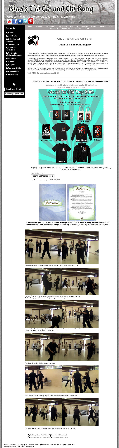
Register (10, 65)
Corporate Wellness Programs (14, 54)
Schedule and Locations (13, 40)
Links (87, 28)
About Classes (13, 36)
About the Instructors (11, 49)
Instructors (63, 26)
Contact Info (12, 71)
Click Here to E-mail (13, 89)
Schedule (38, 26)
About (30, 26)
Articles (10, 62)
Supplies (11, 58)
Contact (78, 28)
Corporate (74, 26)
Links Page (12, 75)
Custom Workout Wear (60, 437)
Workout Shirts (13, 68)
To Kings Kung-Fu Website (39, 435)
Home (9, 33)
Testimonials (12, 44)
